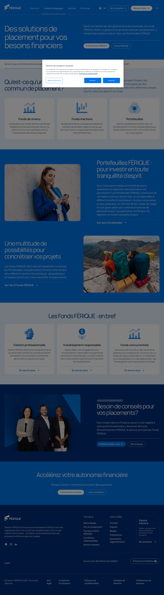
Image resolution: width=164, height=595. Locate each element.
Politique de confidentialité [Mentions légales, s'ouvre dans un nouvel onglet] (88, 74)
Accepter (111, 80)
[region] (83, 73)
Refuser (93, 80)
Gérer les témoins (54, 80)
